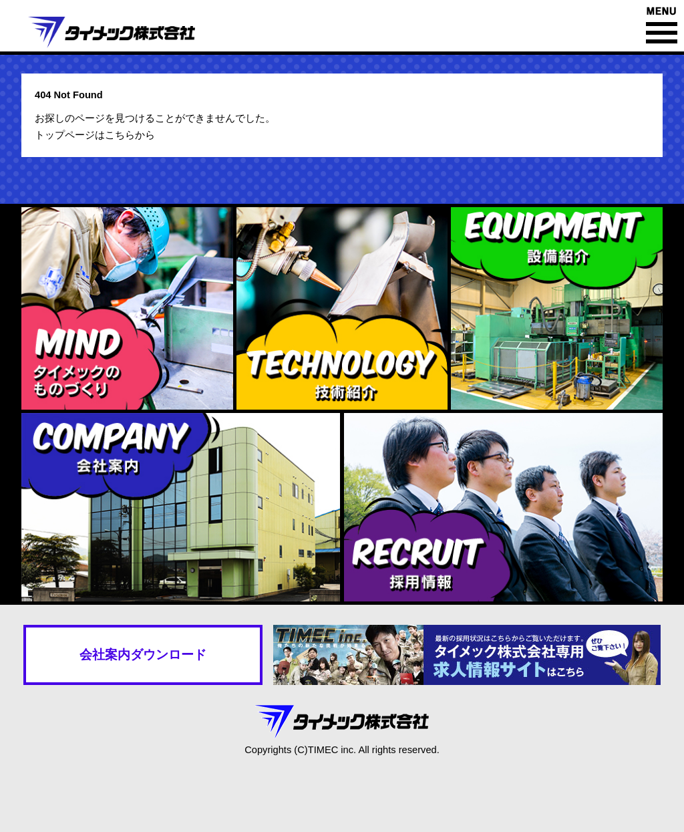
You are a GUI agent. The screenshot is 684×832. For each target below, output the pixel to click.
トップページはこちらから (95, 135)
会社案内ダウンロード (142, 655)
